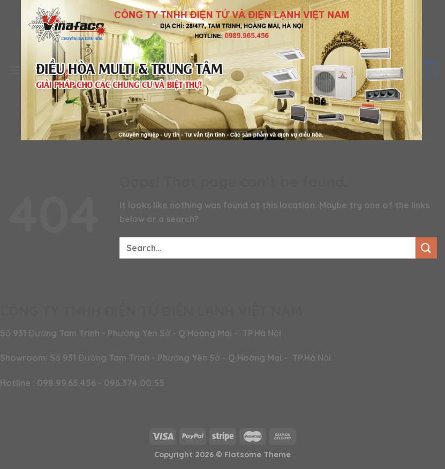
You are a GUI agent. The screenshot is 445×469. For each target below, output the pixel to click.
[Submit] (426, 247)
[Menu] (14, 70)
